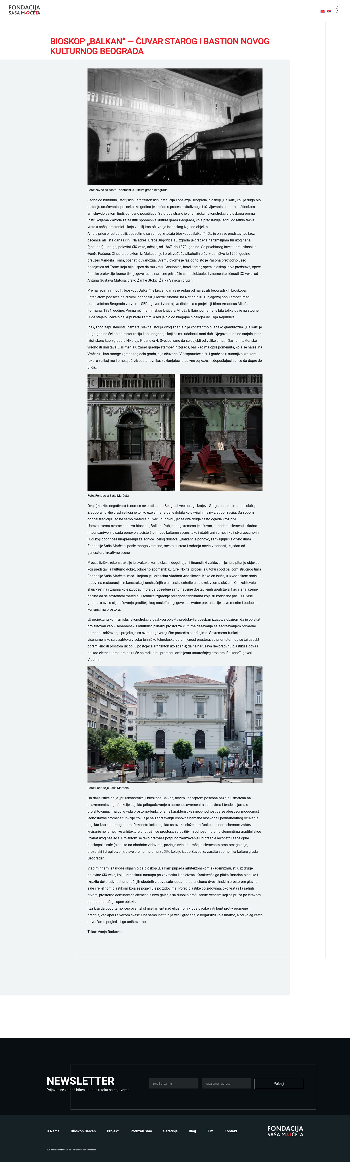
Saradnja (170, 1131)
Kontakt (231, 1131)
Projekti (113, 1131)
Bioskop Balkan (83, 1131)
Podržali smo (141, 1131)
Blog (192, 1131)
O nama (53, 1131)
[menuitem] (322, 11)
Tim (210, 1131)
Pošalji (278, 1084)
